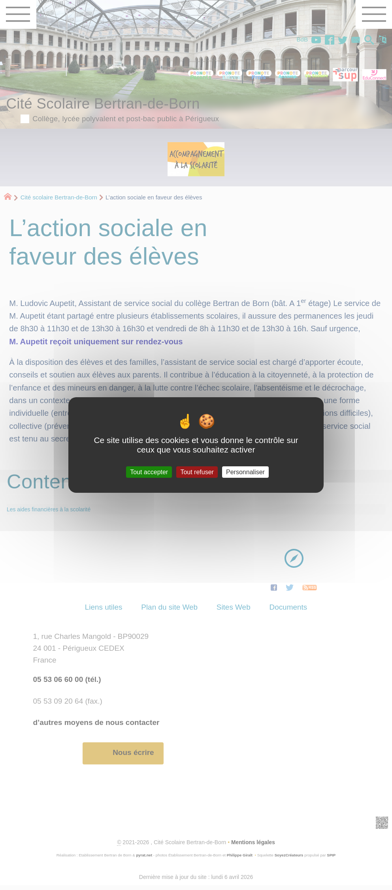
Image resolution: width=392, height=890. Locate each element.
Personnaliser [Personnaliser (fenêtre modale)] (245, 472)
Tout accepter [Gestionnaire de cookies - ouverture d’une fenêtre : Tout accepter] (149, 472)
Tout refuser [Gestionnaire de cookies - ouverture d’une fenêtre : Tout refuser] (196, 472)
